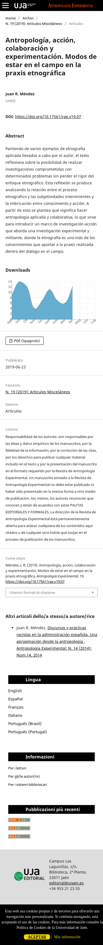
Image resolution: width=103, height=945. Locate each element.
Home (10, 18)
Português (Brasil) (24, 723)
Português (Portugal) (27, 731)
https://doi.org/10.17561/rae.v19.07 (48, 116)
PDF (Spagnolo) (26, 340)
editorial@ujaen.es (66, 883)
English (15, 690)
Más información (67, 937)
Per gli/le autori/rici (24, 776)
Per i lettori (17, 768)
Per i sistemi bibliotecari (27, 784)
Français (16, 707)
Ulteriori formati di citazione (32, 592)
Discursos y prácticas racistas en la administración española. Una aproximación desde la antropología (56, 634)
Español (15, 698)
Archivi (28, 18)
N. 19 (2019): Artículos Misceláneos (33, 23)
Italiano (15, 715)
